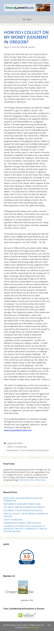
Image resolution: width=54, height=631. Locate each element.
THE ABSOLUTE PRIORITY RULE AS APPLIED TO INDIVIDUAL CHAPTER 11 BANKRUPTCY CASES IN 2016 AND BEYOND (25, 529)
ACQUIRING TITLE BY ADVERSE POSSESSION (28, 450)
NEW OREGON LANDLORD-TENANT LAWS (22, 504)
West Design (34, 627)
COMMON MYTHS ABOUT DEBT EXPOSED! (22, 523)
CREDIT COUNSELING (17, 446)
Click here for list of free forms (33, 480)
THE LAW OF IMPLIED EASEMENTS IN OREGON (24, 507)
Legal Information (15, 443)
